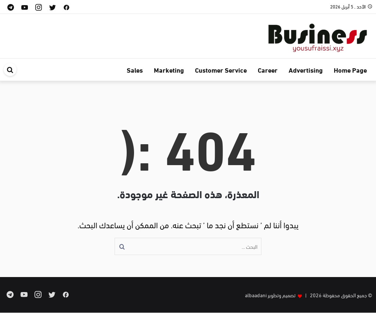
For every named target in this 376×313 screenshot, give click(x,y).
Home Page (350, 69)
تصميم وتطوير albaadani (270, 294)
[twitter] (52, 7)
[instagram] (39, 7)
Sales (135, 69)
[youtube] (25, 7)
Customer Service (221, 69)
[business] (317, 34)
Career (268, 69)
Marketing (169, 69)
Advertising (306, 69)
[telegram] (11, 7)
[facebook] (66, 7)
